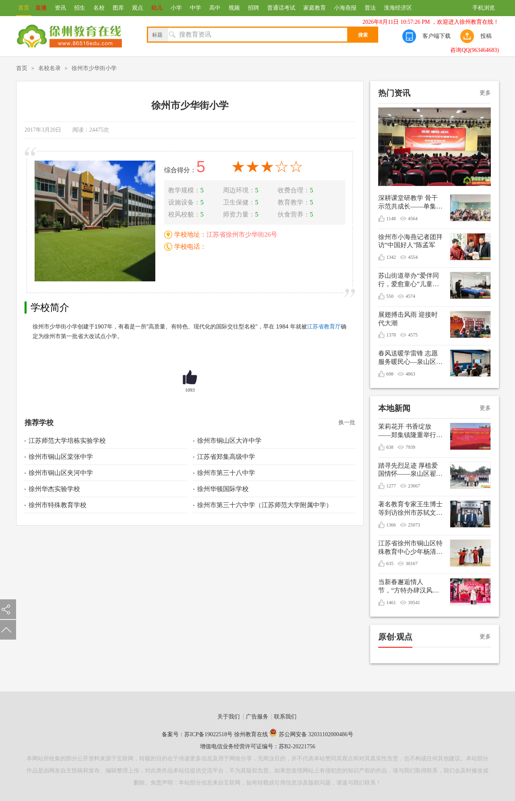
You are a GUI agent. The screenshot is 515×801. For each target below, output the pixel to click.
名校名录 (49, 68)
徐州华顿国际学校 (223, 488)
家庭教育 (314, 8)
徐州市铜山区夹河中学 (61, 472)
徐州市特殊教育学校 (58, 505)
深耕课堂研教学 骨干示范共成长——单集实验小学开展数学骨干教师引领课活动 (410, 202)
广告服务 (257, 717)
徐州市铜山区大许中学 (229, 440)
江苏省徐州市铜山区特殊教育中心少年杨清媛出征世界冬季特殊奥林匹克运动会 (410, 548)
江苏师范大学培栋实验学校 (67, 440)
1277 (391, 486)
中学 (195, 8)
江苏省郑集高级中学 (226, 456)
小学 (176, 8)
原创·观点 (395, 636)
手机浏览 (483, 8)
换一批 (346, 422)
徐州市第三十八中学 (226, 472)
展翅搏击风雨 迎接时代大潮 (408, 318)
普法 (370, 8)
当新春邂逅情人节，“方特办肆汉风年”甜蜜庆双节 (405, 586)
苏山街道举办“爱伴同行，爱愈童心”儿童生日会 (408, 280)
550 (389, 296)
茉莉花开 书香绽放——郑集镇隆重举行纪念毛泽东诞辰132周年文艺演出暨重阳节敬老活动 (410, 431)
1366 (391, 525)
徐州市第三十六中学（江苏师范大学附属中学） (264, 505)
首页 (23, 8)
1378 (391, 335)
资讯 (60, 8)
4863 (410, 374)
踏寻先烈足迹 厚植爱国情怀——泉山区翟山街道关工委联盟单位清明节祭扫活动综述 (410, 470)
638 (389, 447)
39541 (414, 602)
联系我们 (285, 717)
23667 (414, 486)
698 (389, 374)
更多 (485, 93)
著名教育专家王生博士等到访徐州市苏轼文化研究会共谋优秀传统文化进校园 (410, 509)
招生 (79, 8)
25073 (414, 525)
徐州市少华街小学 (94, 68)
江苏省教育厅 (324, 326)
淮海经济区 (398, 8)
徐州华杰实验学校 (54, 488)
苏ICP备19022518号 (208, 734)
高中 (214, 8)
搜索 (363, 35)
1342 (391, 257)
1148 (391, 218)
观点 (137, 8)
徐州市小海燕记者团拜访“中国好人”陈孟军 (410, 241)
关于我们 (228, 717)
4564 (413, 218)
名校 (99, 8)
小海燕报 (345, 8)
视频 (234, 8)
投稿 (486, 36)
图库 (118, 8)
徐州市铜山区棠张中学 (61, 456)
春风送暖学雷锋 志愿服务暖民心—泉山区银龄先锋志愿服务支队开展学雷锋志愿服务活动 (410, 358)
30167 (412, 563)
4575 (413, 335)
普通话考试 (281, 8)
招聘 (253, 8)
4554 (413, 257)
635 (389, 563)
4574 (410, 296)
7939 (410, 447)
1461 (391, 602)
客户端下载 (436, 36)
